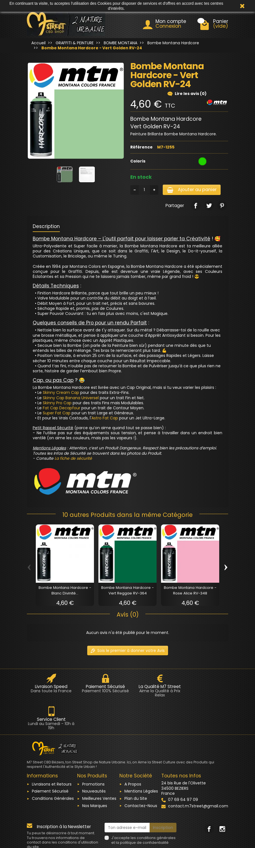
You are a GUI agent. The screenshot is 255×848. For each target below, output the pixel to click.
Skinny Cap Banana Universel (71, 398)
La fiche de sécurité (73, 459)
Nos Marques (94, 773)
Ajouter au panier (193, 190)
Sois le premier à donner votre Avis (128, 651)
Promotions (93, 751)
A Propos (132, 751)
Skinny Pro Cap (57, 403)
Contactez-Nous (140, 773)
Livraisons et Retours (52, 751)
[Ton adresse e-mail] (127, 795)
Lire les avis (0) (187, 93)
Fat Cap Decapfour (61, 408)
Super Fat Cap (56, 413)
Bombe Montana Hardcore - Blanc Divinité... (65, 591)
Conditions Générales (53, 766)
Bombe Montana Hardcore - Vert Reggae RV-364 (127, 591)
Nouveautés (94, 759)
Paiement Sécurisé (50, 759)
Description (46, 227)
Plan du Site (135, 766)
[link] (195, 206)
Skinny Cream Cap (61, 393)
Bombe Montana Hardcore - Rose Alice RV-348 (190, 591)
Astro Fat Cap (104, 418)
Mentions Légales (141, 759)
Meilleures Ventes (99, 766)
